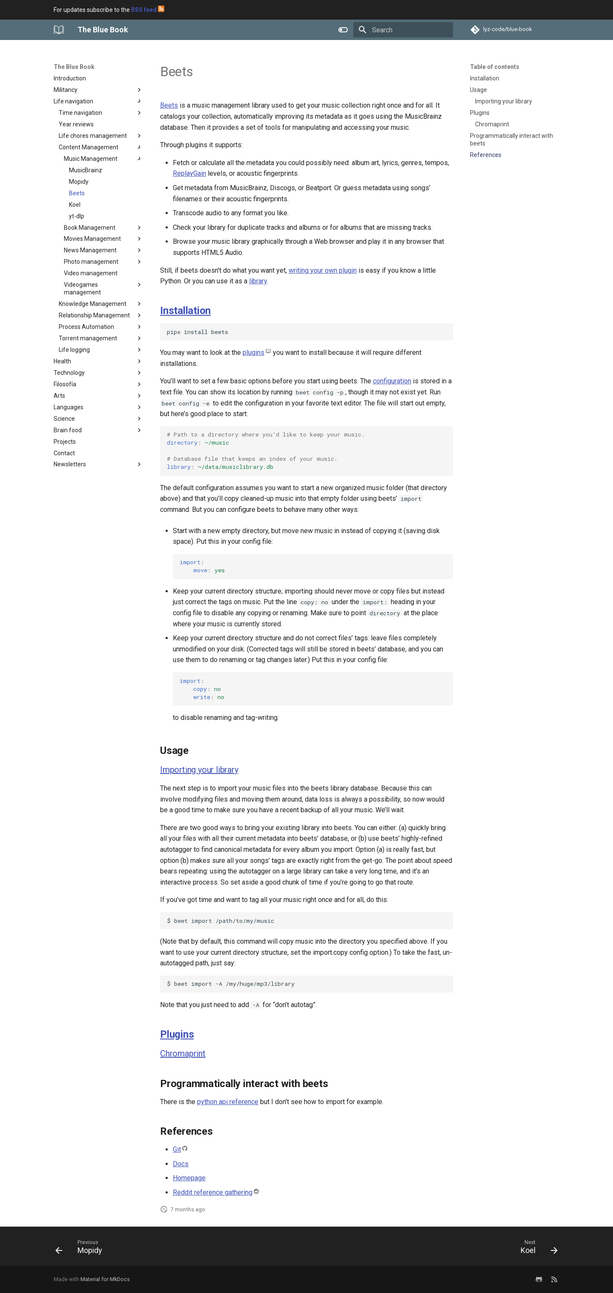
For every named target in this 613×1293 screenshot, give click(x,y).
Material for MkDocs (105, 1279)
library (258, 281)
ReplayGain (189, 173)
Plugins (177, 1034)
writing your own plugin (323, 270)
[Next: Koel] (536, 1249)
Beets (169, 105)
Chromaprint (183, 1053)
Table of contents (494, 66)
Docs (181, 1164)
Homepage (189, 1178)
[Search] (403, 29)
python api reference (227, 1102)
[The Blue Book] (58, 29)
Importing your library (199, 770)
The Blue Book (74, 66)
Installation (185, 311)
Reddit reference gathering (212, 1192)
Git (177, 1149)
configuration (392, 381)
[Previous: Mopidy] (82, 1249)
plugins (253, 352)
